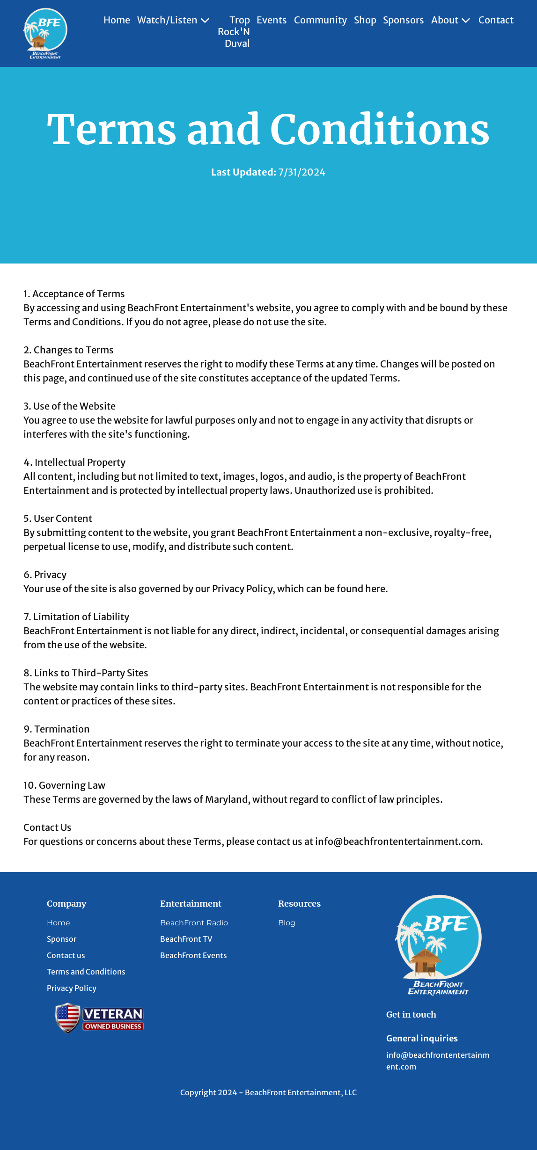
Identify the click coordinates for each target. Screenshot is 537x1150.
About (451, 20)
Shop (365, 20)
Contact (496, 20)
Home (116, 20)
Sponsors (403, 20)
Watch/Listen (174, 20)
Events (272, 20)
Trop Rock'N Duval (234, 31)
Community (320, 20)
